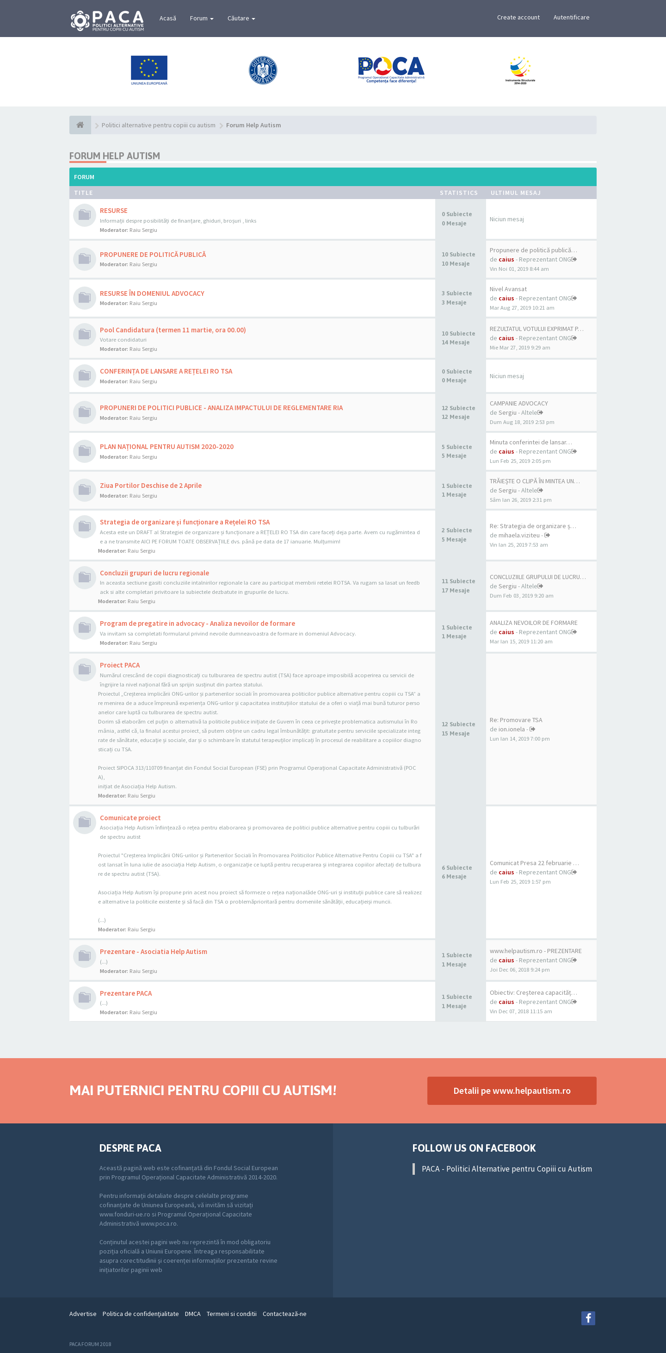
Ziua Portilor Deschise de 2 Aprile (151, 485)
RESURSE (114, 210)
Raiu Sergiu (143, 229)
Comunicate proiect (130, 817)
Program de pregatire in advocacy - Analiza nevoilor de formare (197, 623)
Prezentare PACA (126, 993)
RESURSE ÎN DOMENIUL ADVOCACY (152, 293)
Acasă (168, 18)
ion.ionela (512, 729)
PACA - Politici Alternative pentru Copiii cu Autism (507, 1169)
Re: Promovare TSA (516, 720)
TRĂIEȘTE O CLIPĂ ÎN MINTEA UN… (535, 481)
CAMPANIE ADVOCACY (519, 403)
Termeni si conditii (232, 1313)
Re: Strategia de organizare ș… (533, 526)
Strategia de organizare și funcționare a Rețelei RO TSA (185, 522)
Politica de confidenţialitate (141, 1313)
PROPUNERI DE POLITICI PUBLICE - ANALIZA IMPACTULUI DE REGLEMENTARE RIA (221, 407)
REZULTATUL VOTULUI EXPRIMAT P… (537, 328)
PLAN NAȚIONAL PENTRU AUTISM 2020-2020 (167, 446)
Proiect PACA (120, 665)
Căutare (241, 18)
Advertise (83, 1313)
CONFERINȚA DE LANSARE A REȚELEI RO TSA (166, 371)
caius (506, 259)
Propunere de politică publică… (533, 250)
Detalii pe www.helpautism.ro (512, 1090)
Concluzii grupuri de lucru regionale (154, 572)
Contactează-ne (285, 1313)
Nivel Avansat (508, 289)
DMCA (193, 1313)
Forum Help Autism (114, 155)
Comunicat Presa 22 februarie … (534, 863)
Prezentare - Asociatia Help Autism (153, 951)
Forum (202, 18)
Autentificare (572, 17)
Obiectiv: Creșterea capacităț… (533, 992)
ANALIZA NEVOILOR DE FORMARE (534, 622)
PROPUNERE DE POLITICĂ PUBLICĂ (153, 254)
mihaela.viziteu (519, 535)
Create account (518, 17)
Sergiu (508, 412)
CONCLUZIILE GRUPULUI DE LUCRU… (538, 577)
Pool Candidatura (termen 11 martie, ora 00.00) (173, 329)
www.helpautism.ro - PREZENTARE (536, 951)
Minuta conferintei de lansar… (531, 442)
